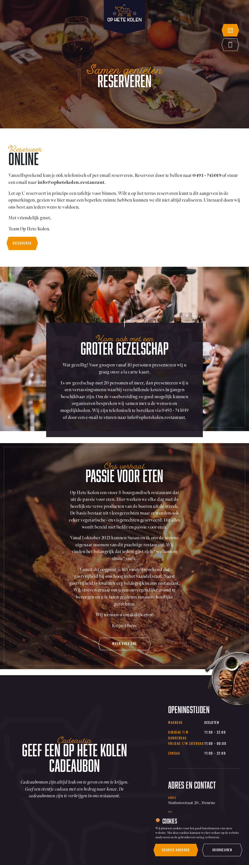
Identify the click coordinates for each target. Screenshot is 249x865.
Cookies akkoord (176, 850)
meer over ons (124, 644)
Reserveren (22, 243)
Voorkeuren (222, 850)
